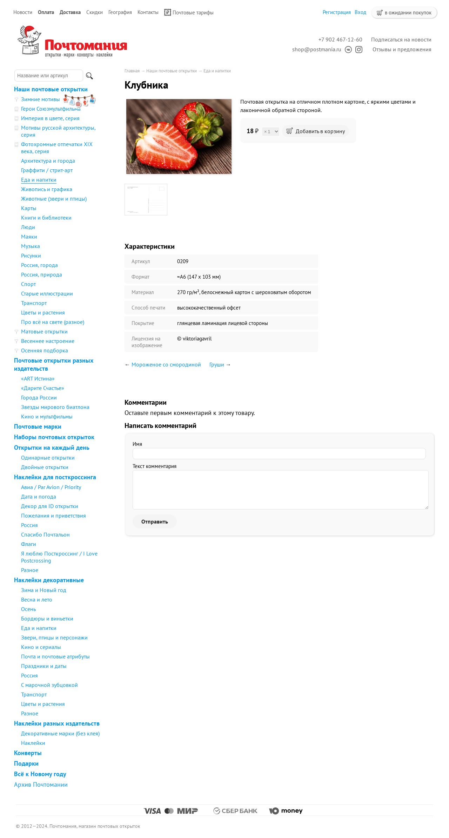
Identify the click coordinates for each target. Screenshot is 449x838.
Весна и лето (36, 599)
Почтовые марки (37, 426)
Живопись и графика (46, 189)
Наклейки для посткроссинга (55, 477)
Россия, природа (41, 274)
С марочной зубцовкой (49, 684)
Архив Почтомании (41, 784)
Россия (29, 524)
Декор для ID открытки (49, 505)
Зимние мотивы (40, 99)
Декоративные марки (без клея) (60, 733)
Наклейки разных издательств (57, 723)
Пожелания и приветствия (53, 515)
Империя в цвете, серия (50, 118)
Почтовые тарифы (189, 12)
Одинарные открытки (48, 457)
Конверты (28, 753)
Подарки (26, 763)
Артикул (141, 261)
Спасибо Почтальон (45, 534)
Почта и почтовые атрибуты (55, 656)
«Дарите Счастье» (42, 387)
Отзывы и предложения (402, 49)
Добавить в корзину (315, 131)
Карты (28, 208)
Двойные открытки (44, 466)
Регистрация (337, 12)
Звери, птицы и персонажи (54, 637)
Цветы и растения (43, 312)
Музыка (30, 245)
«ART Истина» (38, 378)
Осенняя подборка (44, 350)
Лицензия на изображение (147, 342)
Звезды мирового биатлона (55, 406)
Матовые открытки (44, 331)
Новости (22, 12)
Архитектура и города (48, 160)
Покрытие (143, 323)
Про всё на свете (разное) (52, 321)
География (120, 12)
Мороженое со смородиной (166, 364)
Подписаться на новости (401, 39)
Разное (29, 569)
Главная (132, 71)
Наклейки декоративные (49, 580)
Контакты (148, 12)
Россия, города (39, 264)
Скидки (94, 12)
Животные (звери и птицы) (54, 198)
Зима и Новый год (43, 589)
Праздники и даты (44, 665)
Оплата (46, 12)
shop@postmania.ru (316, 49)
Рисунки (31, 255)
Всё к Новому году (40, 774)
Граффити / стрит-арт (47, 170)
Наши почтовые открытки (51, 89)
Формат (140, 276)
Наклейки (33, 742)
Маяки (29, 236)
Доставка (70, 12)
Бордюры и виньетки (47, 618)
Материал (143, 292)
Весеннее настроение (47, 340)
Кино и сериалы (41, 646)
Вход (360, 12)
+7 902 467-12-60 (340, 39)
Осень (28, 608)
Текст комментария (154, 466)
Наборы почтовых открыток (54, 437)
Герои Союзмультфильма (51, 108)
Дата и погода (38, 496)
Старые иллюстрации (47, 293)
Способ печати (148, 307)
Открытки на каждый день (51, 447)
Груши (216, 364)
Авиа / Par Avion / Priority (51, 487)
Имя (137, 444)
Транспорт (34, 302)
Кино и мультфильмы (47, 416)
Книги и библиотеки (46, 217)
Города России (39, 397)
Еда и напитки (38, 179)
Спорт (28, 283)
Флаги (28, 543)
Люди (28, 226)
